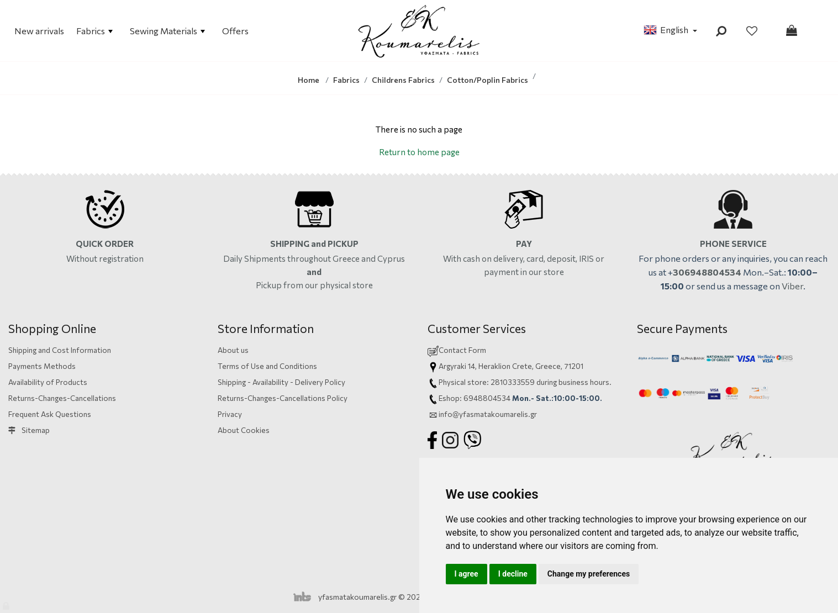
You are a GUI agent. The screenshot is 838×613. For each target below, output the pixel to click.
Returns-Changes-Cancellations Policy (282, 398)
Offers (235, 30)
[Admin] (7, 603)
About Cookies (244, 430)
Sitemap (29, 430)
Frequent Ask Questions (49, 414)
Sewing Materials (167, 30)
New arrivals (39, 30)
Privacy (230, 414)
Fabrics (94, 30)
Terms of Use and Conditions (267, 366)
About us (233, 350)
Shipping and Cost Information (59, 350)
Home (308, 79)
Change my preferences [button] (588, 573)
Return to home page (419, 152)
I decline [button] (513, 573)
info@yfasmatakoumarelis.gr (488, 414)
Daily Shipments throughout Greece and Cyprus (314, 258)
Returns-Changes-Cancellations (62, 398)
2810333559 (513, 382)
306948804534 (707, 272)
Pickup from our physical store (314, 285)
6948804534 (486, 398)
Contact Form (462, 350)
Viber (792, 286)
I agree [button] (466, 573)
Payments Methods (42, 366)
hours (599, 382)
